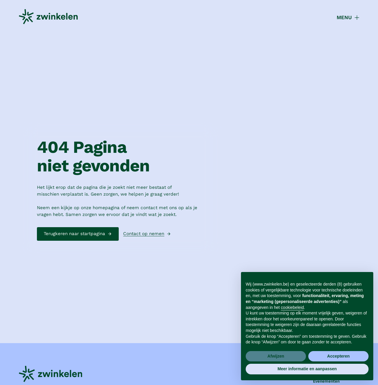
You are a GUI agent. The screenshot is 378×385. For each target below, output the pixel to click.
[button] (345, 18)
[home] (48, 17)
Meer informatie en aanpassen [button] (307, 368)
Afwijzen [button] (276, 356)
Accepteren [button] (338, 356)
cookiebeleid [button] (292, 307)
